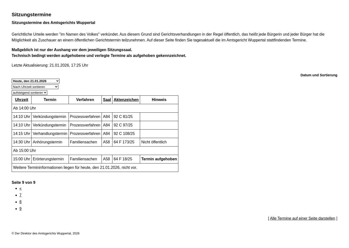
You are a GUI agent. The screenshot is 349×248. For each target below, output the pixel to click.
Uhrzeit (21, 100)
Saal (107, 100)
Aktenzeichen (126, 100)
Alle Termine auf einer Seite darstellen (302, 218)
